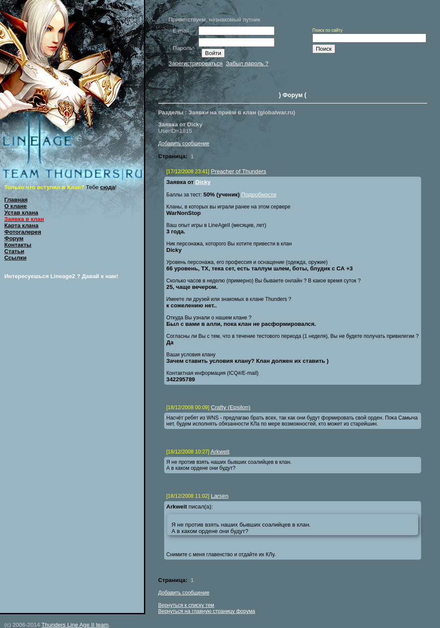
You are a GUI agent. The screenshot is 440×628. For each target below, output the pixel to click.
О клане (15, 206)
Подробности (258, 194)
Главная (16, 199)
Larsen (220, 496)
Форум (14, 238)
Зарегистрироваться (195, 63)
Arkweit (220, 451)
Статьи (14, 251)
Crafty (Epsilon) (231, 407)
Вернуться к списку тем (186, 605)
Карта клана (21, 225)
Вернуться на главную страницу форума (206, 611)
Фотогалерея (22, 232)
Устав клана (21, 212)
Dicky (203, 182)
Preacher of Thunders (238, 171)
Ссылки (15, 257)
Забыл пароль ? (247, 63)
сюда (107, 187)
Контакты (17, 245)
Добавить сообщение (183, 144)
